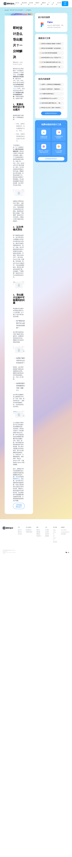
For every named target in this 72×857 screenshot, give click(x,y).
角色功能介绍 (28, 529)
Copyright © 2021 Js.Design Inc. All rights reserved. (9, 553)
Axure (54, 537)
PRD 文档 (20, 533)
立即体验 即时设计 (19, 506)
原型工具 (19, 531)
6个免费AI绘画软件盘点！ (48, 93)
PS (53, 533)
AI (53, 539)
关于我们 (58, 3)
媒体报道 (47, 535)
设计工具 (19, 529)
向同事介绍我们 (29, 531)
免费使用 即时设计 (51, 113)
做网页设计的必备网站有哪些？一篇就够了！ (51, 67)
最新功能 (43, 3)
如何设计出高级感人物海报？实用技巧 (51, 43)
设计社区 (16, 3)
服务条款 (38, 533)
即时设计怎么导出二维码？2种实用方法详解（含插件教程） (51, 107)
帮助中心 (36, 3)
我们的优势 (24, 3)
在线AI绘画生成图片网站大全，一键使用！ (51, 103)
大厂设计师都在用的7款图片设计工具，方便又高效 (51, 62)
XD (53, 535)
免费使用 (65, 3)
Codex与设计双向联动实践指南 (49, 53)
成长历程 (47, 533)
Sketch (15, 88)
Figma (50, 22)
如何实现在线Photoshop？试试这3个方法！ (51, 57)
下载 (48, 3)
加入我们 (47, 531)
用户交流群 (63, 533)
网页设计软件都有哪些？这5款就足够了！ (51, 48)
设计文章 (7, 10)
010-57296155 (64, 529)
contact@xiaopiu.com (65, 531)
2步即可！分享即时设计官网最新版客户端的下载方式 (51, 84)
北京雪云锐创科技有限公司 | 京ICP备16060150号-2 (9, 551)
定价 (53, 3)
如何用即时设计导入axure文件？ (49, 98)
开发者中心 (38, 535)
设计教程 (30, 3)
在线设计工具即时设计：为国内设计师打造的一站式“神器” (51, 89)
